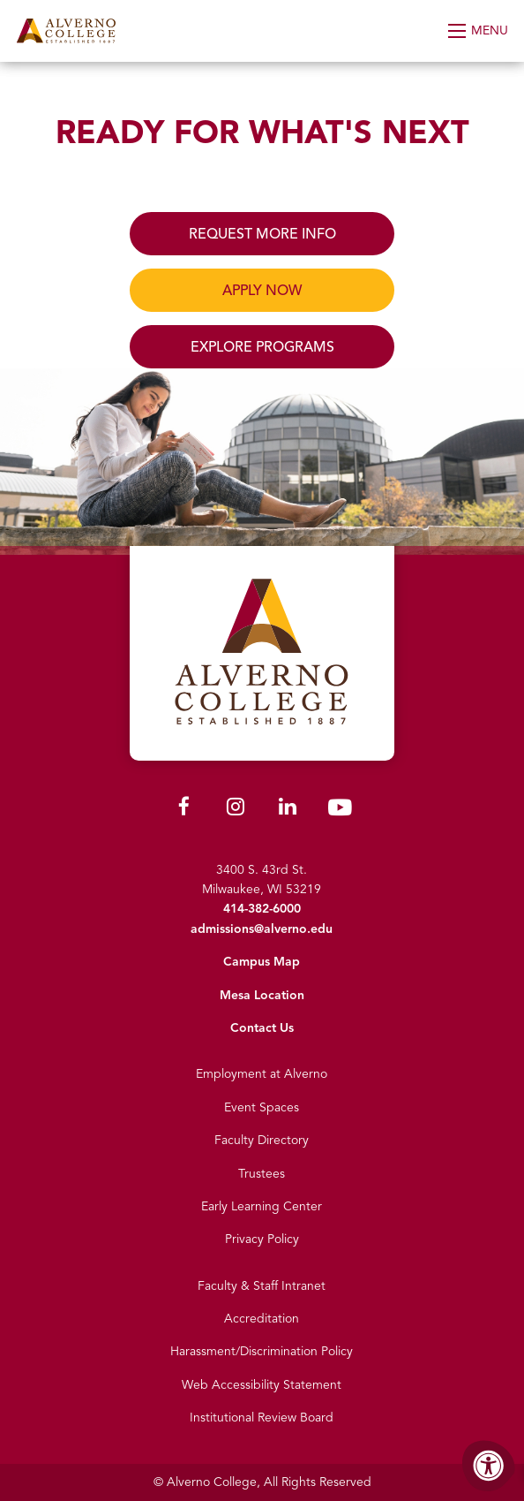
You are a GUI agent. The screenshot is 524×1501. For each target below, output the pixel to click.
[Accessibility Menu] (488, 1465)
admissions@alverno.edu (262, 928)
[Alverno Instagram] (235, 809)
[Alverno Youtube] (339, 811)
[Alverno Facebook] (184, 809)
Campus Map (261, 961)
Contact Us (262, 1027)
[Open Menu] (479, 31)
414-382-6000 (262, 908)
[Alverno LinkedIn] (287, 809)
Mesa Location (262, 995)
